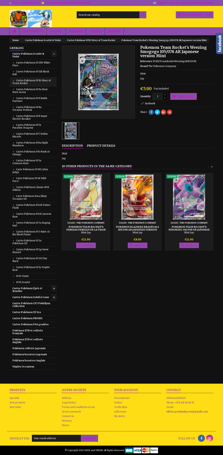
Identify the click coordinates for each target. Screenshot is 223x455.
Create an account (203, 3)
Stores (65, 425)
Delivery (66, 398)
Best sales (15, 407)
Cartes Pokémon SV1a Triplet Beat (31, 269)
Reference (146, 61)
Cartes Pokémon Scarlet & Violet (28, 55)
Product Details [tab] (101, 145)
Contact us (68, 416)
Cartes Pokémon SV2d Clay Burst (29, 260)
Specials (56, 31)
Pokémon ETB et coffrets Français (27, 332)
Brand (144, 66)
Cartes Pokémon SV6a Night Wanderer (30, 144)
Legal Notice (69, 402)
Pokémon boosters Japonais (29, 354)
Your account (126, 390)
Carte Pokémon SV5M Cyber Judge (30, 171)
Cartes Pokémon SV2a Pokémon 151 (26, 242)
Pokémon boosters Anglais (28, 360)
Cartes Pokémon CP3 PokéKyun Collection (31, 305)
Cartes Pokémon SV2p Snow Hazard (30, 251)
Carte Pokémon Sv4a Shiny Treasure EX (29, 197)
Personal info (122, 398)
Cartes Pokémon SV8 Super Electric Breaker (29, 117)
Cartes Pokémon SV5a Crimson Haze (26, 162)
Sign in (185, 3)
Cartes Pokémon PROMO (27, 318)
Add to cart (183, 96)
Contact (114, 31)
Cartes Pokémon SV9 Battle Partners (29, 100)
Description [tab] (72, 145)
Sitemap (67, 420)
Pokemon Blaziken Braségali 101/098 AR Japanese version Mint (137, 229)
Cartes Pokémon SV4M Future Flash (31, 206)
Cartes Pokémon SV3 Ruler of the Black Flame (31, 233)
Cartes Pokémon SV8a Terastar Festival (26, 108)
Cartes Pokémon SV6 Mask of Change (31, 153)
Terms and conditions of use (78, 407)
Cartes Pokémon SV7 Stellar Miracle (30, 135)
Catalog (95, 31)
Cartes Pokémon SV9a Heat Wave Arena (30, 91)
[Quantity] (157, 96)
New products (33, 31)
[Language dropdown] (161, 3)
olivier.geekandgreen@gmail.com (71, 3)
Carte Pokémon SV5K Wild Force (29, 180)
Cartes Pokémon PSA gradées (30, 324)
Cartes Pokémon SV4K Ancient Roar (31, 215)
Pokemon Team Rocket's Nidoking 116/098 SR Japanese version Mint (189, 229)
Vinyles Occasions (23, 366)
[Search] (111, 14)
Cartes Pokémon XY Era (26, 312)
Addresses (120, 411)
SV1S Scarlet (23, 282)
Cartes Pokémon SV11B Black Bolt (30, 73)
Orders (118, 402)
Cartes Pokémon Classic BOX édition (30, 188)
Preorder (76, 31)
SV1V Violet (22, 276)
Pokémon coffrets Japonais (29, 348)
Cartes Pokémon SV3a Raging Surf (31, 224)
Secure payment (71, 411)
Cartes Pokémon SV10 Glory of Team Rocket (31, 82)
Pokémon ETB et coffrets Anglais (27, 341)
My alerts (119, 416)
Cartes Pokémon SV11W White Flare (31, 64)
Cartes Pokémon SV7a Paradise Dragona (26, 126)
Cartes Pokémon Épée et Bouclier (27, 290)
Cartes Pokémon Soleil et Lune (30, 297)
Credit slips (120, 407)
